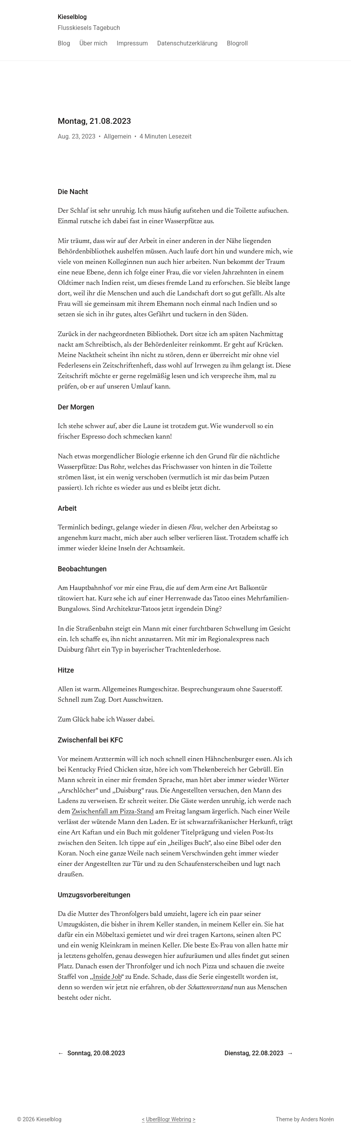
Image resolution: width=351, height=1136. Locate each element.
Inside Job (107, 977)
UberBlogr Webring (168, 1119)
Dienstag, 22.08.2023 (253, 1053)
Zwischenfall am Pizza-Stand (113, 811)
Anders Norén (317, 1119)
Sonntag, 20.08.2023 (96, 1053)
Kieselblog (72, 17)
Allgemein (117, 136)
